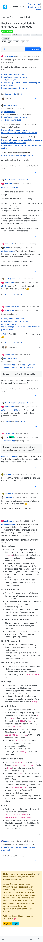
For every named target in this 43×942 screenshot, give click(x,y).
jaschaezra (8, 497)
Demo (30, 7)
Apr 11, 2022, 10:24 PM (30, 310)
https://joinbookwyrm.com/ (13, 74)
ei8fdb (6, 248)
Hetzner (22, 94)
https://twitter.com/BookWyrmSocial (17, 155)
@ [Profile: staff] (5, 334)
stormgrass (8, 474)
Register (7, 924)
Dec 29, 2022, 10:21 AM (28, 497)
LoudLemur (8, 184)
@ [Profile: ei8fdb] (5, 286)
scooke (7, 841)
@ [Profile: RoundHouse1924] (9, 187)
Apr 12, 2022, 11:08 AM (30, 407)
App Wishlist (7, 31)
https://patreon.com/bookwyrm (15, 88)
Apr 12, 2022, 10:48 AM (16, 361)
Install (38, 9)
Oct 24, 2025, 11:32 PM (28, 521)
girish (6, 437)
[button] (3, 939)
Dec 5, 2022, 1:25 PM (27, 474)
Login (15, 924)
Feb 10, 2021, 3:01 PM (29, 56)
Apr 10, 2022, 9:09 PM (16, 108)
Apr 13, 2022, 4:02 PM (29, 437)
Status (37, 4)
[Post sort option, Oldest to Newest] (4, 49)
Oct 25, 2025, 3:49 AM (25, 841)
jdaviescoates (9, 56)
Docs (37, 7)
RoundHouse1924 (10, 105)
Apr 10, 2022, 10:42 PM (28, 184)
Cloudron (8, 94)
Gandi (16, 94)
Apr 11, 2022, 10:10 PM (30, 283)
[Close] (39, 874)
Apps (30, 4)
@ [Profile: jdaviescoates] (8, 111)
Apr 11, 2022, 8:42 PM (24, 248)
